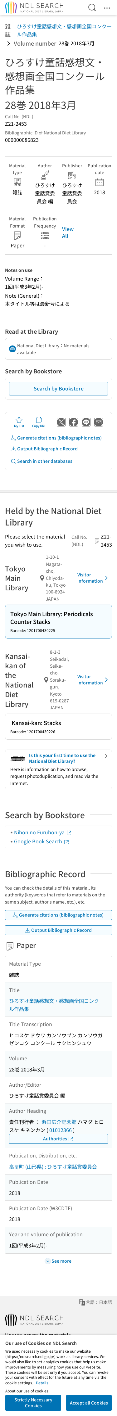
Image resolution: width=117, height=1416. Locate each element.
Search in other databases (41, 461)
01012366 (60, 1130)
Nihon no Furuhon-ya (43, 832)
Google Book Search (42, 841)
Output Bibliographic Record (44, 448)
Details (42, 1382)
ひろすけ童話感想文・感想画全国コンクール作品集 (64, 30)
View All (68, 232)
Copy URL (39, 422)
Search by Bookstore (59, 388)
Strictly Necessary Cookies (33, 1402)
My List (19, 422)
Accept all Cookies (89, 1403)
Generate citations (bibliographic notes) (56, 438)
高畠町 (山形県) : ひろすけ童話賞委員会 (53, 1166)
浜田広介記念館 (58, 1121)
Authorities (58, 1138)
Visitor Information (93, 577)
